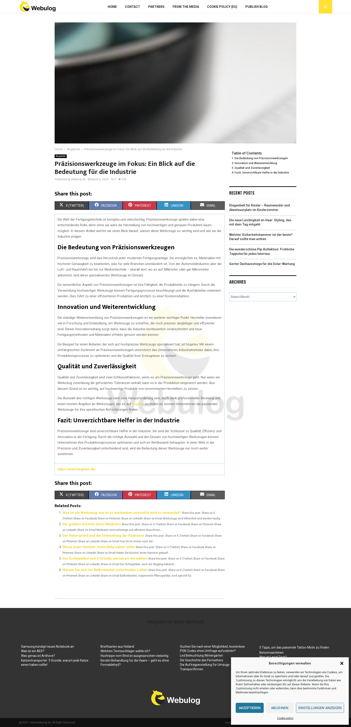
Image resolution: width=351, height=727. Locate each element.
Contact (132, 7)
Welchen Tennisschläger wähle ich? (125, 651)
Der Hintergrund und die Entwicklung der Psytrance (103, 536)
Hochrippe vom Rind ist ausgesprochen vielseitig (134, 656)
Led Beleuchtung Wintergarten (201, 655)
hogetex (138, 404)
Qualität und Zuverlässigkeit (252, 167)
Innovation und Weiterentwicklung (256, 163)
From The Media (186, 7)
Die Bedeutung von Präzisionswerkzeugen (261, 158)
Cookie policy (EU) (222, 7)
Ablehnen (279, 708)
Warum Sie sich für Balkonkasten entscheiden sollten (105, 570)
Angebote (61, 156)
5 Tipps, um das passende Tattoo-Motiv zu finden (294, 647)
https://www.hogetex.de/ (77, 469)
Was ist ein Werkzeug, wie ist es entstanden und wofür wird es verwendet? (121, 513)
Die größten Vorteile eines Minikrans (91, 524)
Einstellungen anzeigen (320, 708)
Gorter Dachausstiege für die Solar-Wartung (262, 264)
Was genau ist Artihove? (38, 656)
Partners (156, 7)
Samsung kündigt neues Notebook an (47, 646)
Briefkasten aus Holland (117, 646)
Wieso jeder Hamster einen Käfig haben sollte (98, 547)
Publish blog (256, 7)
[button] (342, 663)
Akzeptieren (250, 708)
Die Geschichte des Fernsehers (201, 660)
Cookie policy (285, 718)
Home (112, 7)
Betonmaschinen (271, 652)
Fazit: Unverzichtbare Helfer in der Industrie (262, 172)
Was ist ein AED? (32, 651)
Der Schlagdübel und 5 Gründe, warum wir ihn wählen (104, 558)
